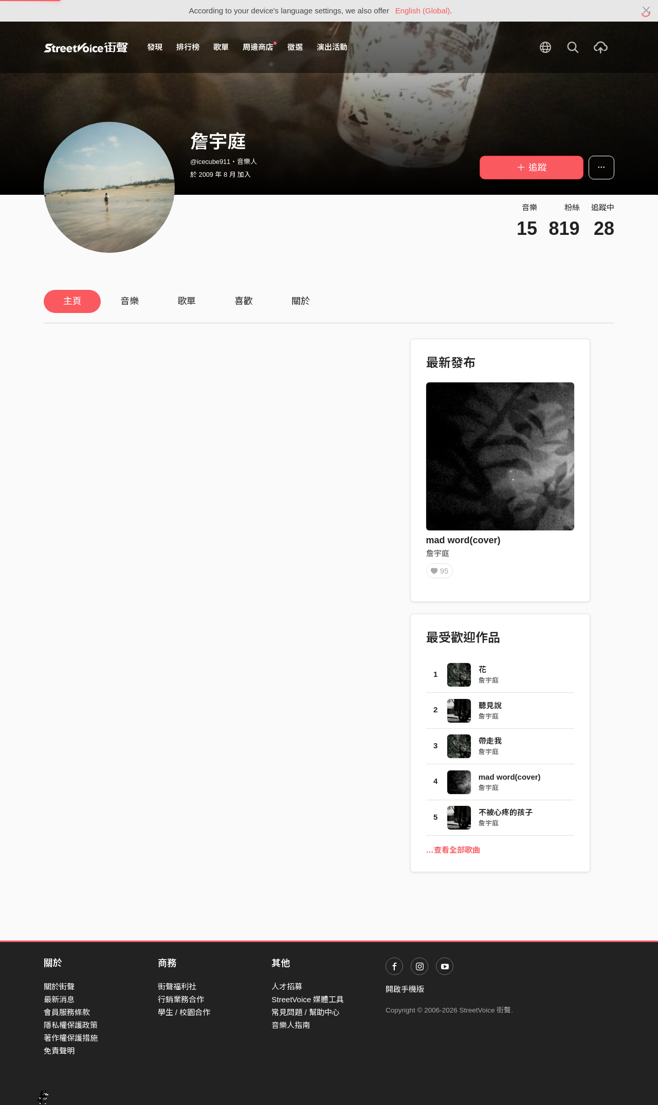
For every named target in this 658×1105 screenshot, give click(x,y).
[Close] (646, 11)
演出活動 (332, 47)
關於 (300, 301)
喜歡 (243, 301)
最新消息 (59, 999)
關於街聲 (59, 986)
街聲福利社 (177, 986)
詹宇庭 (437, 553)
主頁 (72, 301)
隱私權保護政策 (71, 1025)
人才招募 (286, 986)
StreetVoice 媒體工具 (307, 999)
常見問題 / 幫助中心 (305, 1012)
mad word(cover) (463, 540)
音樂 (129, 301)
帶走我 (490, 743)
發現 (154, 47)
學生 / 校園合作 (184, 1012)
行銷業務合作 (181, 999)
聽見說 (490, 707)
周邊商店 (260, 47)
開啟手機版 (405, 989)
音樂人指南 (290, 1025)
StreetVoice (86, 47)
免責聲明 (59, 1050)
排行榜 (187, 47)
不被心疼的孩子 (506, 815)
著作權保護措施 (71, 1038)
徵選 (295, 47)
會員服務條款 (67, 1012)
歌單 (221, 47)
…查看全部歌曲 (453, 852)
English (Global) (422, 10)
